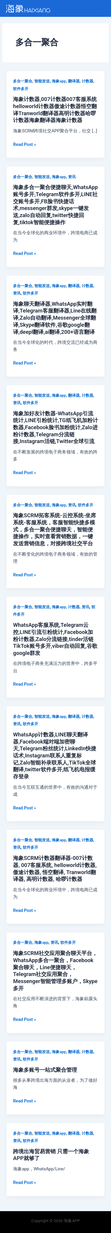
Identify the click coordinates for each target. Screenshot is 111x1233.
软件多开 (20, 89)
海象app (59, 81)
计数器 (87, 81)
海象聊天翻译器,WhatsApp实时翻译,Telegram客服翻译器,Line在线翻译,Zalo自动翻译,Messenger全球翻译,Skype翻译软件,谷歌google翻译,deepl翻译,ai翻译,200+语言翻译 (54, 318)
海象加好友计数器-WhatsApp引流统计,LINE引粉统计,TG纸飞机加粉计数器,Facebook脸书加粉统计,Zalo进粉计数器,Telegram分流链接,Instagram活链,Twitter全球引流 (55, 427)
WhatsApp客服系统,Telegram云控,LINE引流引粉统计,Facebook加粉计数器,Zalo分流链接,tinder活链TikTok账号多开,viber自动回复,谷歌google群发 (55, 639)
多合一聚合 (22, 81)
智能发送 (42, 81)
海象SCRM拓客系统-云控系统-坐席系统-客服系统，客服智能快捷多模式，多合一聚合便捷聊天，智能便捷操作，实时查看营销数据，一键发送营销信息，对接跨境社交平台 (54, 529)
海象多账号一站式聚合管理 (45, 1070)
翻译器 (74, 81)
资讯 (72, 177)
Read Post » (24, 144)
